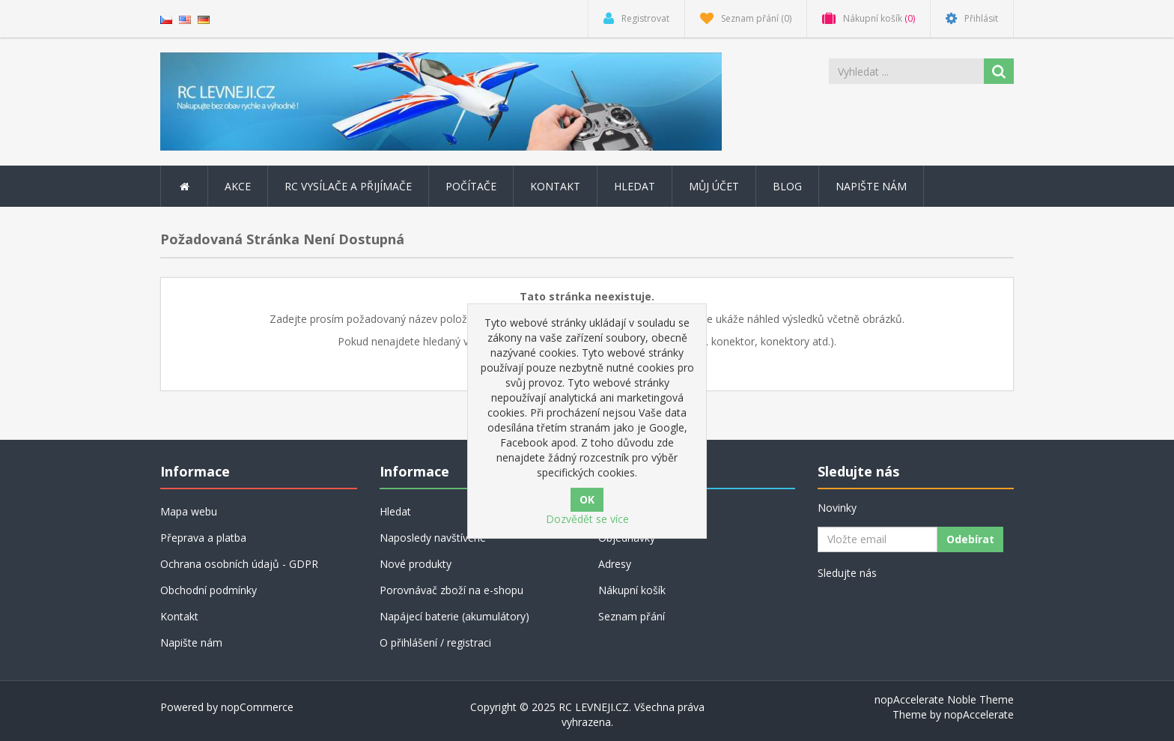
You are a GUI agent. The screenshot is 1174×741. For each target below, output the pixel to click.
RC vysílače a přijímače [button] (348, 186)
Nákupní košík (632, 590)
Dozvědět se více (587, 519)
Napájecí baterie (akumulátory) (454, 616)
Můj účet (714, 186)
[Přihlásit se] (877, 539)
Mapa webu (188, 511)
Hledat (634, 186)
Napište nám (871, 186)
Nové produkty (415, 564)
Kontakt (555, 186)
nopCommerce (257, 707)
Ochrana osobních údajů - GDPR (239, 564)
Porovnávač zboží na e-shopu (451, 590)
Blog (787, 186)
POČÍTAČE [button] (470, 186)
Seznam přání (631, 616)
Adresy (614, 564)
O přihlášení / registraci (435, 642)
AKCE (238, 186)
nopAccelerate (979, 714)
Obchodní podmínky (208, 590)
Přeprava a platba (203, 537)
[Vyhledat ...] (907, 71)
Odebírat (970, 539)
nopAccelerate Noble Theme (944, 699)
